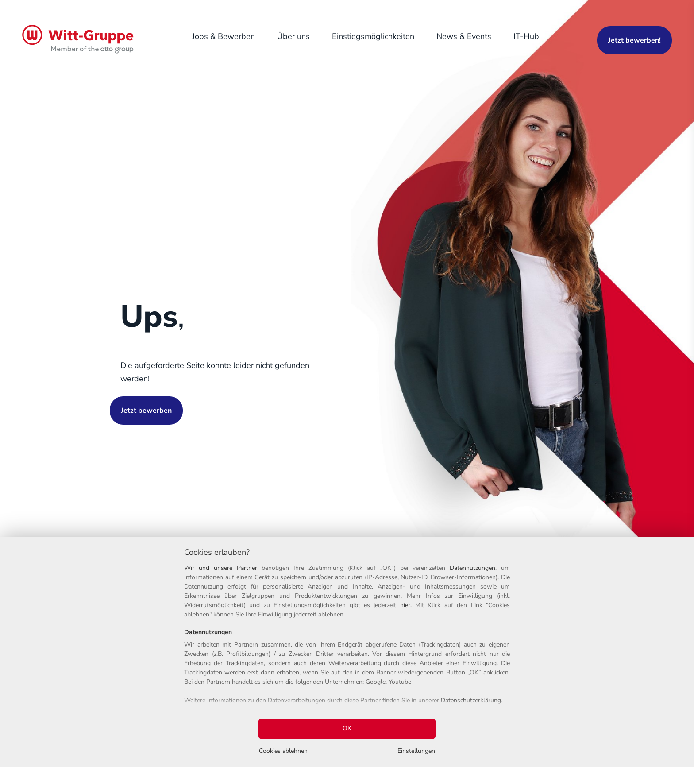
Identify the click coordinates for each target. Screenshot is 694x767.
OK (347, 728)
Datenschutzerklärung (471, 700)
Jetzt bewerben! (634, 40)
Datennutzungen (472, 568)
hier (405, 605)
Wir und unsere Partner (220, 568)
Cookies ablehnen (283, 751)
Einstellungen (416, 751)
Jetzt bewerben (146, 410)
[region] (347, 652)
